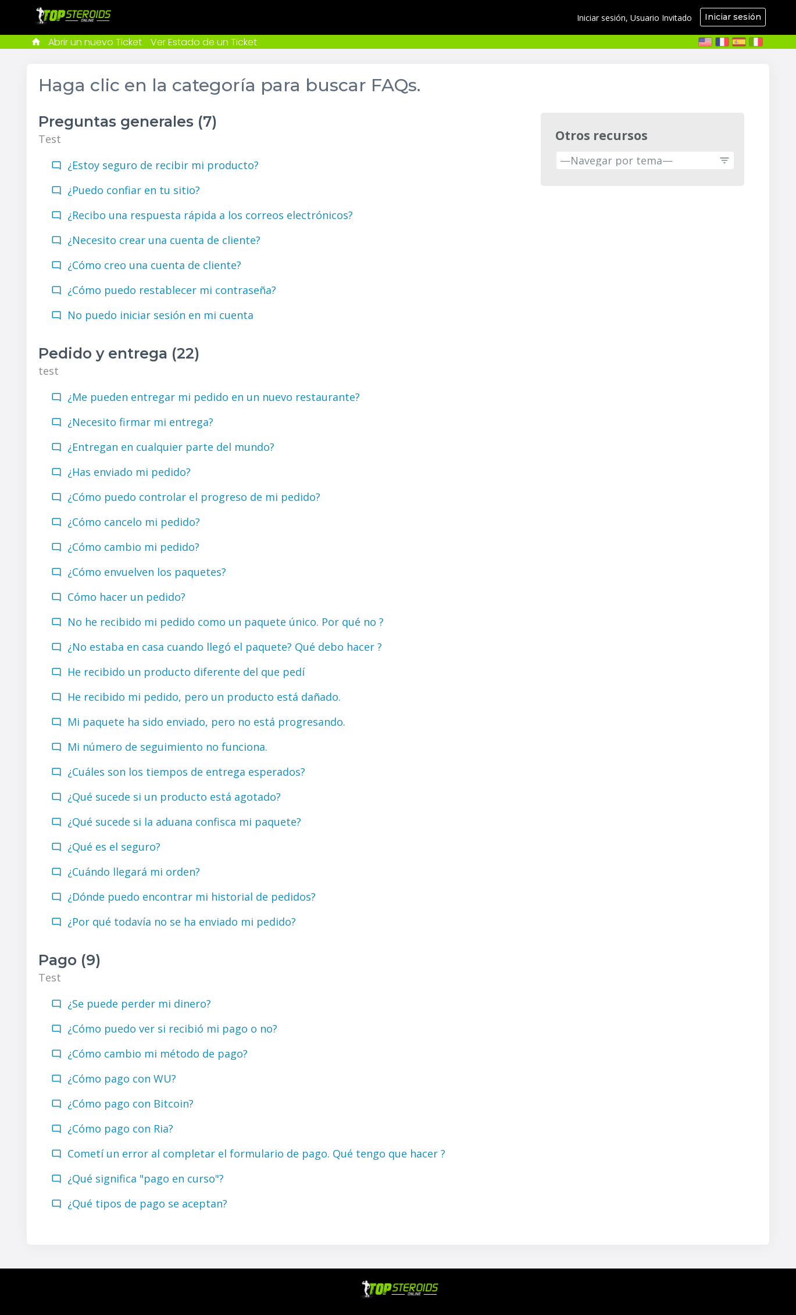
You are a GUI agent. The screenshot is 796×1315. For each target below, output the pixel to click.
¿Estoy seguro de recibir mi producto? (163, 165)
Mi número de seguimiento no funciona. (167, 747)
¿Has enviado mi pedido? (129, 472)
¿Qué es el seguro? (113, 847)
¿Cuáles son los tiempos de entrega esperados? (186, 772)
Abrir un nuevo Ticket (95, 42)
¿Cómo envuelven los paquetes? (146, 572)
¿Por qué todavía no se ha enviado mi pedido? (181, 922)
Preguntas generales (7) (127, 121)
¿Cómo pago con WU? (121, 1078)
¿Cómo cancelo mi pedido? (133, 522)
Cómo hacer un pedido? (126, 597)
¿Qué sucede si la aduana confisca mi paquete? (184, 822)
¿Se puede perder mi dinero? (139, 1004)
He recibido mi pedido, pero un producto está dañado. (204, 697)
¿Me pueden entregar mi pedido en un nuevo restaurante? (213, 397)
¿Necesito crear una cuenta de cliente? (163, 240)
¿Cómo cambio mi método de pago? (157, 1053)
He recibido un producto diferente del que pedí (186, 672)
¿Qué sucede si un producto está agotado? (174, 797)
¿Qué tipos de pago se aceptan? (147, 1203)
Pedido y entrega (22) (118, 353)
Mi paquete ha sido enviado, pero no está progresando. (206, 722)
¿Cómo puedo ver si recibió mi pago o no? (172, 1028)
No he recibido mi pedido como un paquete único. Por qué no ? (225, 622)
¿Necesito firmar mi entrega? (140, 422)
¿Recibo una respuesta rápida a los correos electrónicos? (210, 215)
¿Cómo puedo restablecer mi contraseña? (171, 290)
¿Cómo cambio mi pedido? (133, 547)
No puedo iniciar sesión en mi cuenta (160, 315)
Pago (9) (69, 960)
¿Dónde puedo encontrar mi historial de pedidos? (191, 897)
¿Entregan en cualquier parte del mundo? (170, 447)
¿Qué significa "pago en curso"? (145, 1178)
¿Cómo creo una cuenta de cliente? (154, 265)
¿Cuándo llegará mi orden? (133, 872)
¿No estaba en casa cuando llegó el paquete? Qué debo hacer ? (224, 647)
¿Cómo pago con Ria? (120, 1128)
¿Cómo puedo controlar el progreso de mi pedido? (193, 497)
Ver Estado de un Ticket (204, 42)
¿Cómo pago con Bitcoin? (130, 1103)
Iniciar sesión (733, 17)
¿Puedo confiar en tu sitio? (133, 190)
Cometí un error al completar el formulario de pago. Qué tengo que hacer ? (256, 1153)
